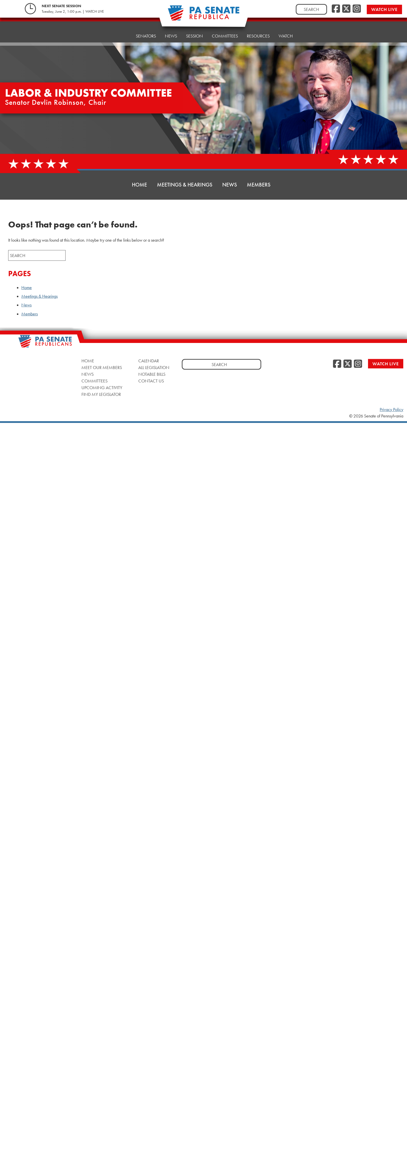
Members (258, 184)
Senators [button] (146, 32)
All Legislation (153, 367)
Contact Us (151, 381)
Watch (286, 25)
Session (194, 29)
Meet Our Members (101, 367)
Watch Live (385, 9)
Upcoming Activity (101, 387)
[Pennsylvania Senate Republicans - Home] (203, 15)
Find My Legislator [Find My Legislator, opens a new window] (101, 394)
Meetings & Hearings (184, 184)
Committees (225, 28)
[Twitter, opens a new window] (346, 9)
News (171, 30)
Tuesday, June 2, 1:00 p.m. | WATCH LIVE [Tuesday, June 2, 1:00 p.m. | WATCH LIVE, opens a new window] (73, 11)
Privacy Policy (391, 409)
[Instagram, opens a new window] (357, 9)
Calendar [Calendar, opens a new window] (148, 361)
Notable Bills (151, 374)
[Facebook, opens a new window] (336, 9)
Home (120, 33)
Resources (258, 27)
